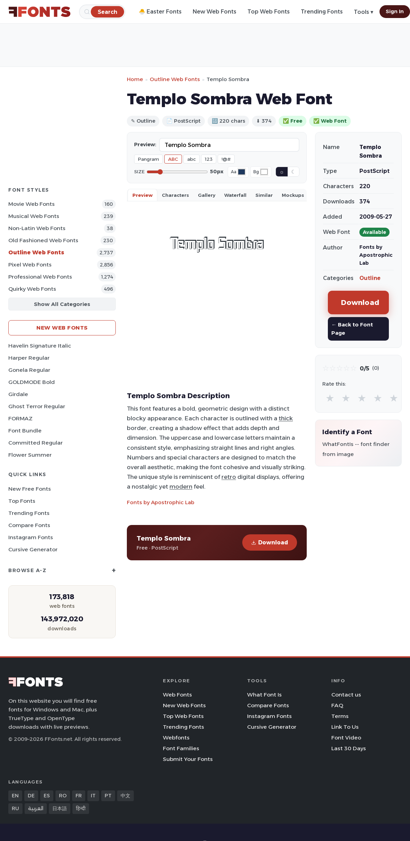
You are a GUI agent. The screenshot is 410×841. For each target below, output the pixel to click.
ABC (173, 159)
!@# (226, 159)
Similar (264, 195)
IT (93, 795)
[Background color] (264, 172)
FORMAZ (20, 418)
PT (108, 795)
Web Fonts (177, 694)
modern (180, 486)
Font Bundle (25, 430)
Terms (340, 716)
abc (191, 159)
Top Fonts (21, 501)
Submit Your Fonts (188, 759)
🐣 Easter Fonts (160, 11)
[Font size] (177, 172)
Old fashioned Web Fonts (43, 240)
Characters (175, 195)
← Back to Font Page (352, 328)
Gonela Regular (29, 370)
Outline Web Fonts (36, 252)
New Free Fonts (29, 488)
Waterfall (235, 195)
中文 (125, 795)
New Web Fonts (214, 11)
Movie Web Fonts (31, 204)
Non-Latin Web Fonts (37, 228)
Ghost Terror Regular (36, 406)
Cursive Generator (33, 549)
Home (135, 79)
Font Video (346, 737)
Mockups (293, 195)
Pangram (148, 159)
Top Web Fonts (268, 11)
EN (15, 795)
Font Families (181, 748)
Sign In (395, 11)
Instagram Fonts (30, 537)
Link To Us (345, 727)
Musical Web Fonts (33, 216)
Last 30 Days (348, 748)
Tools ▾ (363, 12)
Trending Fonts (322, 11)
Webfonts (176, 737)
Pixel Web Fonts (30, 264)
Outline (370, 278)
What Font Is (264, 694)
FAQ (337, 705)
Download (269, 542)
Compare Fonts (29, 525)
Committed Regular (35, 442)
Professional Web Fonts (40, 276)
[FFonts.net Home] (39, 11)
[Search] (107, 11)
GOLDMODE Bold (31, 382)
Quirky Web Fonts (32, 289)
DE (31, 795)
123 (208, 159)
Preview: (145, 144)
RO (63, 795)
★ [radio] (329, 398)
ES (47, 795)
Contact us (346, 694)
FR (79, 795)
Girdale (18, 394)
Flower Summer (30, 455)
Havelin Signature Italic (39, 345)
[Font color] (241, 172)
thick (286, 418)
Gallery (206, 195)
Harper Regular (29, 357)
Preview (142, 195)
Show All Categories (62, 304)
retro (228, 476)
